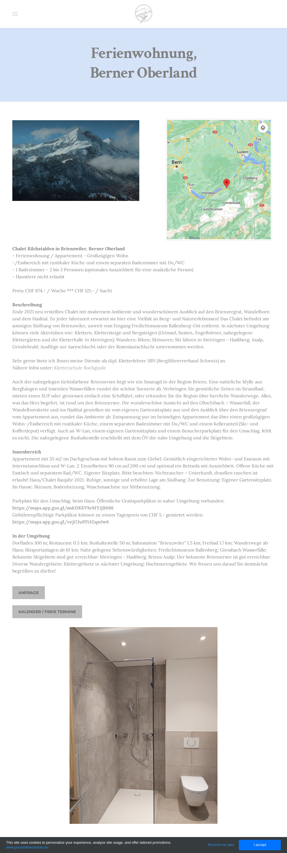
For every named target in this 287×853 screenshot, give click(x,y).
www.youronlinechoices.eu (27, 847)
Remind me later (221, 845)
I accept (260, 845)
